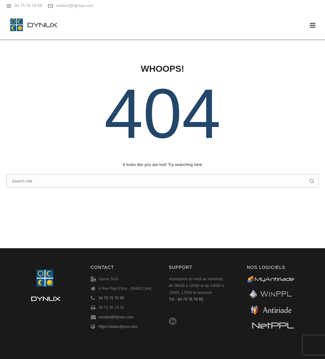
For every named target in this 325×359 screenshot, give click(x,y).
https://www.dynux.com (118, 326)
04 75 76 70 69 (28, 5)
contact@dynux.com (75, 5)
